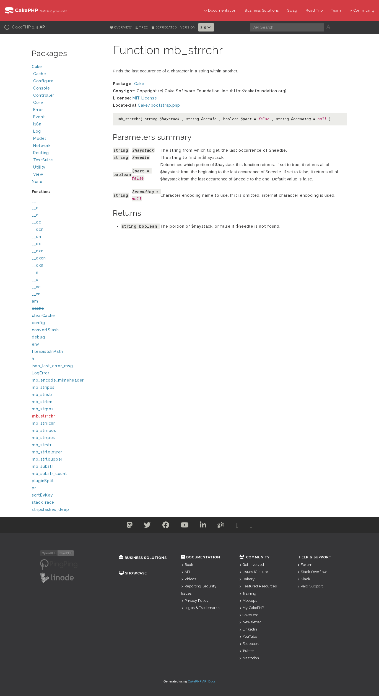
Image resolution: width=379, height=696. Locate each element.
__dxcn (39, 258)
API (185, 572)
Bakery (247, 579)
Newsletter (250, 622)
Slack (303, 579)
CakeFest (248, 615)
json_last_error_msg (52, 366)
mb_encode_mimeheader (58, 380)
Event (39, 117)
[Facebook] (166, 526)
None (37, 181)
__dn (36, 236)
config (38, 323)
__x (35, 279)
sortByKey (42, 495)
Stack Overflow (312, 572)
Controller (68, 96)
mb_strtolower (47, 452)
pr (34, 488)
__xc (36, 287)
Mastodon (249, 658)
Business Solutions (262, 10)
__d (35, 215)
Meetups (248, 600)
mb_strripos (44, 430)
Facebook (249, 644)
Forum (304, 565)
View (68, 175)
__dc (36, 222)
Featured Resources (258, 586)
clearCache (43, 315)
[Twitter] (129, 526)
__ (34, 200)
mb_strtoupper (47, 459)
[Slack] (237, 526)
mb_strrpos (43, 437)
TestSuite (68, 161)
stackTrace (43, 502)
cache (38, 308)
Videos (188, 579)
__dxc (37, 251)
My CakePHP (251, 608)
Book (187, 565)
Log (68, 132)
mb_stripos (43, 387)
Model (68, 139)
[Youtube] (185, 526)
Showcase (133, 573)
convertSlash (45, 330)
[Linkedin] (203, 526)
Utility (39, 167)
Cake (68, 67)
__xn (36, 294)
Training (247, 593)
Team (336, 10)
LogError (41, 373)
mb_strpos (42, 409)
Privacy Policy (194, 600)
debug (38, 337)
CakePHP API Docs (202, 681)
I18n (37, 124)
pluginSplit (43, 481)
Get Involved (251, 565)
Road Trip (314, 10)
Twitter (246, 651)
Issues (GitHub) (253, 572)
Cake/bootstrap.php (159, 105)
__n (35, 272)
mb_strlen (42, 402)
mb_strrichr (43, 423)
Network (68, 146)
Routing (68, 153)
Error (38, 109)
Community (362, 10)
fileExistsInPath (47, 351)
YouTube (248, 636)
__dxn (37, 265)
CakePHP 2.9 (25, 27)
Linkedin (248, 629)
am (35, 301)
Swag (292, 10)
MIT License (145, 98)
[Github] (221, 526)
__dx (36, 243)
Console (68, 89)
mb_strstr (41, 445)
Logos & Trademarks (200, 608)
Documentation (220, 10)
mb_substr (42, 466)
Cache (68, 74)
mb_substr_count (49, 473)
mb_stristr (42, 394)
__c (35, 208)
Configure (43, 81)
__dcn (38, 229)
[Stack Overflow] (251, 526)
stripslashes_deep (50, 509)
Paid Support (310, 586)
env (35, 344)
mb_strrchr (43, 416)
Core (38, 102)
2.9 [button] (206, 27)
